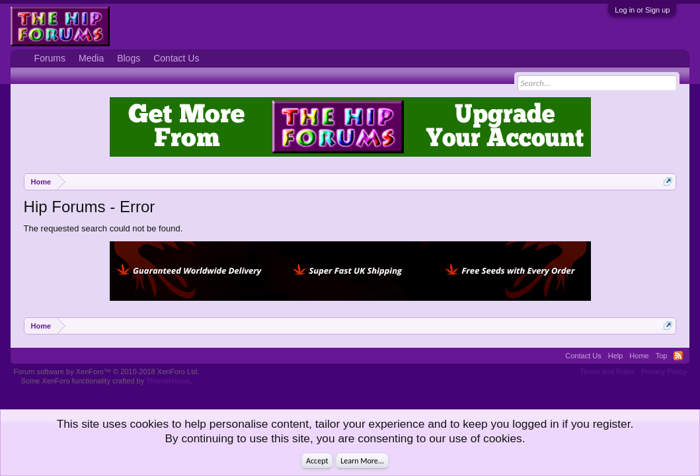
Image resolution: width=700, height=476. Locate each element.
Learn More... (362, 460)
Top (662, 356)
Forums (49, 58)
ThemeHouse (168, 381)
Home (638, 356)
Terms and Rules (607, 372)
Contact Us (176, 58)
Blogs (128, 58)
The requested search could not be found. (103, 228)
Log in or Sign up (642, 10)
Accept (317, 460)
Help (615, 356)
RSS (678, 355)
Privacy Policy (663, 372)
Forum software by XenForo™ (107, 372)
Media (91, 58)
